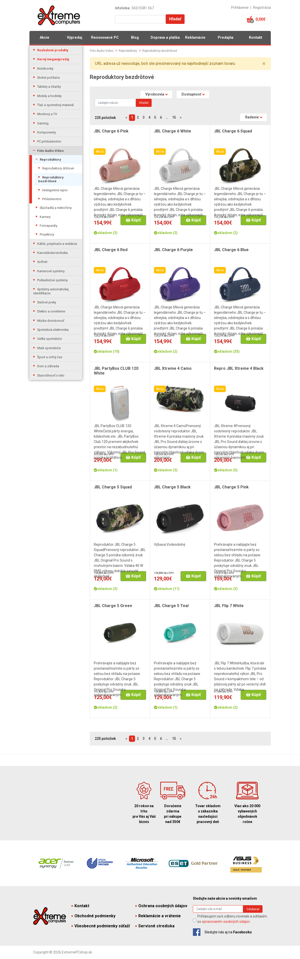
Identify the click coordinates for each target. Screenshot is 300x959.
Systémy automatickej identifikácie (51, 291)
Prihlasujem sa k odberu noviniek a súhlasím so (232, 919)
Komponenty (46, 132)
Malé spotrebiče (49, 348)
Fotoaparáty (48, 225)
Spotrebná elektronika (53, 330)
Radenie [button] (252, 117)
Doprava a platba (165, 37)
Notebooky (45, 68)
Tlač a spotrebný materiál (55, 105)
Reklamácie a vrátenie (158, 916)
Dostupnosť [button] (191, 94)
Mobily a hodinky (49, 96)
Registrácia (262, 8)
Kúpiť (133, 220)
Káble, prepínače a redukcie (57, 244)
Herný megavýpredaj (53, 59)
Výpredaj (74, 37)
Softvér (42, 262)
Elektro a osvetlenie (51, 311)
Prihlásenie (240, 8)
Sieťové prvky (46, 302)
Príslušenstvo (52, 199)
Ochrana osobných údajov (161, 905)
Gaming (43, 123)
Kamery (45, 217)
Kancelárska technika (52, 253)
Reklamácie (195, 37)
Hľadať (175, 19)
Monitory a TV (47, 114)
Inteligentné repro (55, 190)
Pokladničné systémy (52, 280)
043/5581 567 (143, 8)
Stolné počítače (48, 77)
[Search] (115, 103)
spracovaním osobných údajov (226, 922)
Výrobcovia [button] (154, 94)
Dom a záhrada (48, 366)
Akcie (44, 37)
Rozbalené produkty (52, 50)
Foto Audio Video (50, 151)
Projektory (47, 234)
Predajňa (225, 37)
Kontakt (255, 37)
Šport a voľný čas (49, 357)
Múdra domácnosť (50, 321)
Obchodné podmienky (93, 916)
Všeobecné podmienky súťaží (100, 926)
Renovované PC (105, 37)
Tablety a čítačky (49, 86)
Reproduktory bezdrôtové (50, 179)
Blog (135, 37)
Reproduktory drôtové (58, 168)
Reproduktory (50, 159)
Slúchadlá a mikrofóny (56, 208)
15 (174, 117)
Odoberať (252, 909)
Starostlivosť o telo (50, 375)
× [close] (264, 63)
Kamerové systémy (51, 271)
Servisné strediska (155, 926)
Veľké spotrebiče (49, 339)
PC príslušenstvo (49, 141)
